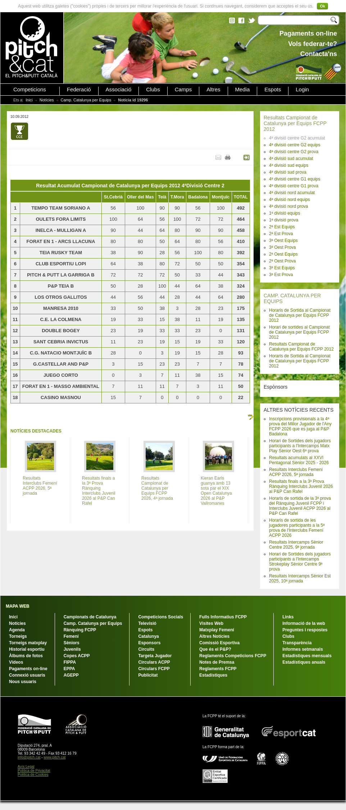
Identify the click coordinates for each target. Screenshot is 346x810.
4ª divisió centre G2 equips (294, 144)
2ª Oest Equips (283, 254)
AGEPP (71, 675)
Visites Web (211, 623)
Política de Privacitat (34, 771)
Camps (183, 89)
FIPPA (70, 662)
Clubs (153, 89)
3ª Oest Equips (283, 240)
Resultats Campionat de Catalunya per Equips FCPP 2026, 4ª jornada (157, 488)
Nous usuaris (22, 681)
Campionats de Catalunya (90, 616)
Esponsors (149, 642)
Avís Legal (26, 767)
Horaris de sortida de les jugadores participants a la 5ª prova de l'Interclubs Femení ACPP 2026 (297, 528)
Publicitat (148, 675)
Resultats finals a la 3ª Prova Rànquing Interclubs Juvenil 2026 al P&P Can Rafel (301, 486)
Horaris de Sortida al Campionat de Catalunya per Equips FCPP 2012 (300, 315)
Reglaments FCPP (217, 668)
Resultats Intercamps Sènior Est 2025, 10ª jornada (300, 578)
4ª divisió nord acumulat (292, 192)
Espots (272, 89)
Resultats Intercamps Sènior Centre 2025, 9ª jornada (296, 545)
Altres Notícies (214, 636)
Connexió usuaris (27, 675)
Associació (119, 89)
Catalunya (148, 636)
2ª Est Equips (282, 226)
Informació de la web (303, 623)
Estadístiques (213, 675)
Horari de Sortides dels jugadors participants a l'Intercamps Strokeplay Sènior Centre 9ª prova (300, 562)
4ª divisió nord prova (288, 206)
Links (287, 616)
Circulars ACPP (154, 662)
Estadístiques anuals (303, 662)
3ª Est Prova (281, 274)
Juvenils (72, 649)
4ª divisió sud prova (287, 172)
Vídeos (16, 662)
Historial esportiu (27, 649)
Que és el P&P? (215, 649)
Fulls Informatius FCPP (223, 616)
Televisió (147, 623)
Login (302, 89)
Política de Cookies (33, 775)
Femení (71, 636)
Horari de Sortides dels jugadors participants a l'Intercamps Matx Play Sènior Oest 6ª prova (300, 445)
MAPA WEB (17, 606)
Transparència (296, 642)
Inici (29, 100)
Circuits (146, 649)
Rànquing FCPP (80, 629)
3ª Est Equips (282, 267)
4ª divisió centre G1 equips (294, 179)
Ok (322, 6)
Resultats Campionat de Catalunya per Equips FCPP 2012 (295, 123)
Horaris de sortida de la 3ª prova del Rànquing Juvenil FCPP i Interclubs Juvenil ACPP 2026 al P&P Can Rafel (300, 506)
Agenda (17, 629)
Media (242, 89)
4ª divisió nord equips (289, 199)
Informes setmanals (302, 649)
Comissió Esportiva (219, 642)
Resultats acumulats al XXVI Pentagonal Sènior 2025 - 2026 (299, 460)
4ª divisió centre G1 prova (293, 185)
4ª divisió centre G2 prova (293, 151)
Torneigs (18, 636)
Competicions (29, 89)
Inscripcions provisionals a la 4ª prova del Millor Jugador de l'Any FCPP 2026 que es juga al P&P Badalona (300, 426)
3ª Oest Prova (282, 247)
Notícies (47, 100)
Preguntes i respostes (304, 629)
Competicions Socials (160, 616)
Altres (213, 89)
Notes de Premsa (216, 662)
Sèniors (71, 642)
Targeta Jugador (155, 655)
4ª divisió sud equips (288, 165)
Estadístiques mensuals (307, 655)
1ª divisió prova (283, 220)
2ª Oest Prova (282, 261)
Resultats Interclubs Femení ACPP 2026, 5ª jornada (296, 472)
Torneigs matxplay (28, 642)
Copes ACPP (77, 655)
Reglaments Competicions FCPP (232, 655)
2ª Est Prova (281, 233)
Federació (79, 89)
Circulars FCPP (153, 668)
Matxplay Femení (216, 629)
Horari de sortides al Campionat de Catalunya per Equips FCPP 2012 (299, 332)
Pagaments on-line (28, 668)
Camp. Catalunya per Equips (86, 100)
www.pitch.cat (54, 757)
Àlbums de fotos (26, 655)
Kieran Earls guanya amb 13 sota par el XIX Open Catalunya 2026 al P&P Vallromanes (216, 491)
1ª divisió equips (284, 213)
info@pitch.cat (29, 757)
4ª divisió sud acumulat (291, 158)
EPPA (69, 668)
